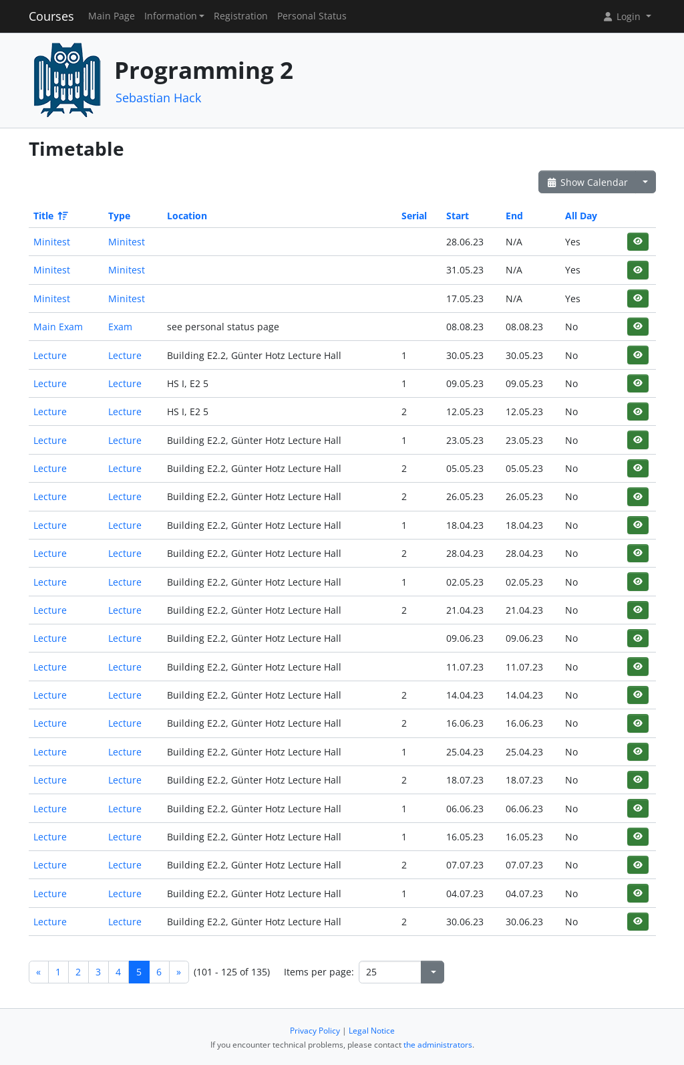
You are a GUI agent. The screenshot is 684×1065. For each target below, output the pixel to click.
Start (457, 215)
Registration (241, 16)
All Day (581, 215)
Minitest (51, 241)
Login (622, 16)
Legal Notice (372, 1030)
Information (170, 16)
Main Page (111, 16)
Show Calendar (587, 182)
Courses (51, 16)
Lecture (50, 355)
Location (187, 215)
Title (49, 216)
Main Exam (58, 326)
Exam (120, 326)
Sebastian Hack (158, 98)
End (514, 215)
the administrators (437, 1044)
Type (119, 215)
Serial (414, 215)
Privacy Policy (315, 1030)
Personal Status (312, 16)
